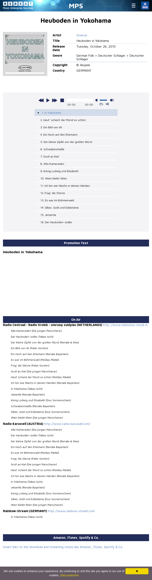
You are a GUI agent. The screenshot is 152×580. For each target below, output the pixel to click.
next (54, 100)
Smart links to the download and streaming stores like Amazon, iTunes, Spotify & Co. (63, 547)
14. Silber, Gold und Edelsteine (59, 207)
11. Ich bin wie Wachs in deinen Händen (65, 185)
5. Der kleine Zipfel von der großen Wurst (66, 141)
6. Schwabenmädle (52, 149)
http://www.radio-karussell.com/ (67, 423)
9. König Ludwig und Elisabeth (59, 171)
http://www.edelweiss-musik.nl (125, 325)
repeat (101, 104)
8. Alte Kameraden (52, 163)
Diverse (81, 35)
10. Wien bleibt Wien (53, 178)
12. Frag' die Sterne (52, 193)
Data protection (69, 575)
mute (97, 100)
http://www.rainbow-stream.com (71, 511)
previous (41, 100)
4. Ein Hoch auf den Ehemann (59, 134)
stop (62, 100)
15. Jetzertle (48, 214)
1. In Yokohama (51, 112)
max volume (112, 100)
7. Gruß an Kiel (49, 156)
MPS (76, 6)
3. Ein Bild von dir (51, 127)
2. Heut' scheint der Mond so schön (63, 120)
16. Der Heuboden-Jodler (56, 222)
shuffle (107, 104)
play (48, 100)
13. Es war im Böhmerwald (57, 200)
